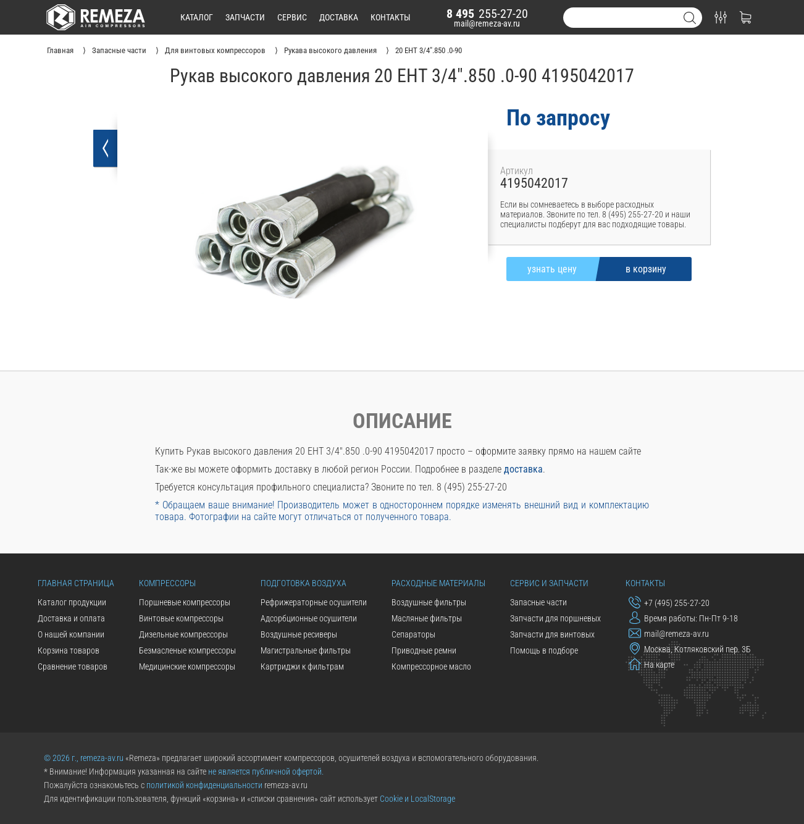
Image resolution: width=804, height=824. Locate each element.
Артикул (516, 171)
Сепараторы (413, 634)
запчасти (245, 17)
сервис (292, 17)
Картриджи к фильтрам (302, 666)
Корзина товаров (68, 650)
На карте (651, 664)
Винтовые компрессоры (181, 618)
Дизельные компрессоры (183, 634)
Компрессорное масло (431, 666)
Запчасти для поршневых (555, 618)
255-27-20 (487, 13)
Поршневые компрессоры (184, 602)
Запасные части (538, 602)
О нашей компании (71, 634)
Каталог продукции (72, 602)
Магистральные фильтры (306, 650)
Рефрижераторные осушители (314, 602)
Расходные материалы (438, 583)
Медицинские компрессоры (187, 666)
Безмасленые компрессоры (187, 650)
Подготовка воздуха (303, 583)
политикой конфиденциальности (204, 785)
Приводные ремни (424, 650)
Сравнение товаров (72, 666)
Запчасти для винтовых (552, 634)
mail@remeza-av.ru (487, 23)
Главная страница (76, 583)
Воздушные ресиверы (299, 634)
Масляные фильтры (427, 618)
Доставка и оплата (71, 618)
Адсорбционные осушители (309, 618)
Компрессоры (167, 583)
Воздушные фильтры (429, 602)
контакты (391, 17)
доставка (338, 17)
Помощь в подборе (544, 650)
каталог (196, 17)
